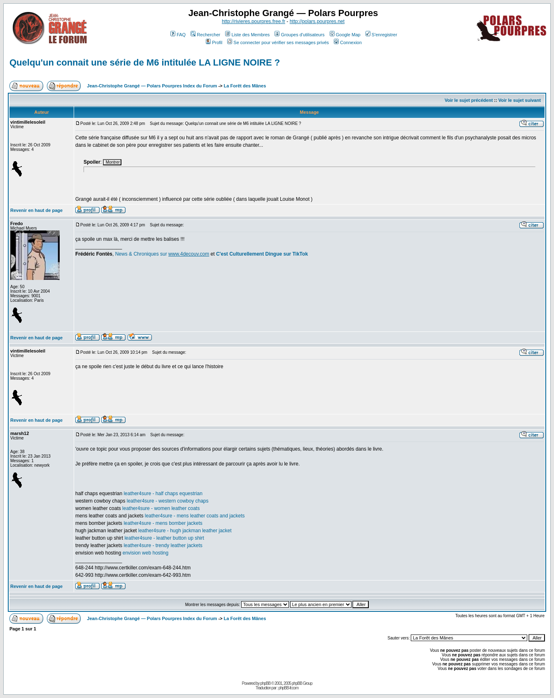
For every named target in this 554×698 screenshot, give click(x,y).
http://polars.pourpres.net (317, 21)
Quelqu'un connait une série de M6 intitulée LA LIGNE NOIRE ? (144, 62)
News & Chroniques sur (141, 254)
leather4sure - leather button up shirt (164, 538)
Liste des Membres (247, 34)
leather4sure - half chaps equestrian (162, 493)
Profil (214, 42)
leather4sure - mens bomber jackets (162, 523)
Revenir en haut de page (36, 210)
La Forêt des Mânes (245, 85)
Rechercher (205, 34)
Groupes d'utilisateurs (299, 34)
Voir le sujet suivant (519, 100)
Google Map (345, 34)
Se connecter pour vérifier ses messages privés (278, 42)
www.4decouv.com (188, 254)
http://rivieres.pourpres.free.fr (253, 21)
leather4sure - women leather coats (161, 508)
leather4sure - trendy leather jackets (162, 545)
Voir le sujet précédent (469, 100)
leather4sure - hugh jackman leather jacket (185, 530)
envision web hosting (145, 553)
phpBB (265, 683)
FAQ (178, 34)
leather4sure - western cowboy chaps (168, 501)
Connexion (348, 42)
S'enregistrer (381, 34)
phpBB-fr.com (288, 688)
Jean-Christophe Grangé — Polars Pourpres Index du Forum (152, 85)
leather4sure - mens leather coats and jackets (195, 516)
